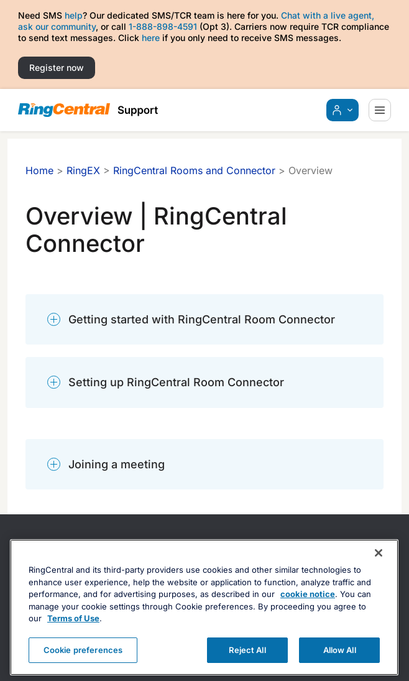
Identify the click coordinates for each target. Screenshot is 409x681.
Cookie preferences (83, 662)
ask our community (57, 26)
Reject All (247, 662)
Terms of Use (73, 631)
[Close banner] (378, 566)
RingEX (83, 170)
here (151, 37)
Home (39, 170)
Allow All (339, 662)
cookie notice (307, 607)
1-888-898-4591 (163, 26)
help (74, 15)
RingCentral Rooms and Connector (194, 170)
